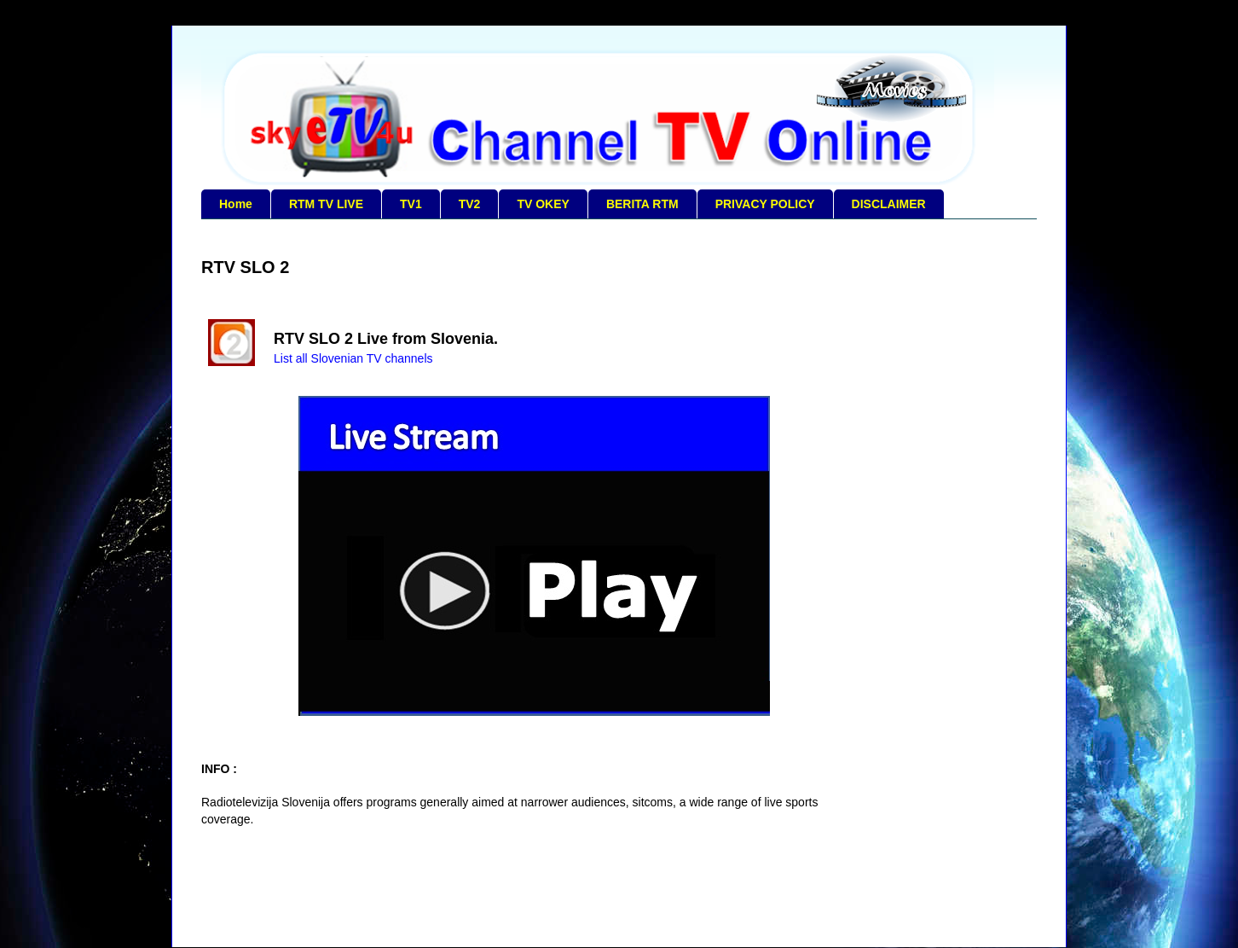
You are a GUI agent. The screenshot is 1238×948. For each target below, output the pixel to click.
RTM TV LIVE (326, 204)
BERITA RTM (642, 204)
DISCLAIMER (889, 204)
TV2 (470, 204)
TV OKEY (543, 204)
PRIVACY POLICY (765, 204)
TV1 (411, 204)
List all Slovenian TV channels (353, 358)
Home (235, 204)
